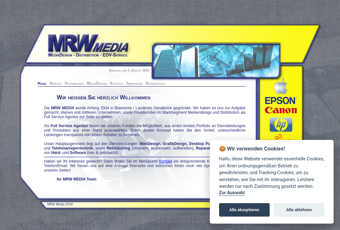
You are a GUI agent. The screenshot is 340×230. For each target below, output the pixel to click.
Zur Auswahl (232, 192)
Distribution (74, 83)
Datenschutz (156, 83)
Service (55, 83)
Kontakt (116, 83)
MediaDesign (97, 83)
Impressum (135, 83)
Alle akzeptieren (244, 209)
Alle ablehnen (299, 209)
